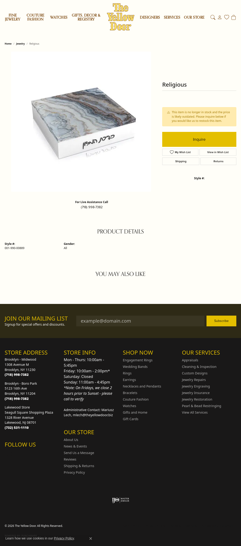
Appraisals (190, 360)
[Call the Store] (17, 374)
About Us (71, 439)
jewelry (20, 43)
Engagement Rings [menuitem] (138, 360)
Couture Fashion (35, 17)
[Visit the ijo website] (120, 500)
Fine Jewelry (12, 17)
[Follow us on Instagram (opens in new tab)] (9, 453)
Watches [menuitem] (129, 406)
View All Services (195, 412)
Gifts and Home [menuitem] (135, 412)
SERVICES (172, 17)
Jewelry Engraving (196, 386)
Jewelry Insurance (196, 393)
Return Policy (132, 526)
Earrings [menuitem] (129, 379)
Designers (150, 17)
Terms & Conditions (183, 526)
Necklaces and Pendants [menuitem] (142, 386)
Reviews (70, 459)
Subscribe (221, 320)
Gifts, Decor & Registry (86, 17)
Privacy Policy (74, 472)
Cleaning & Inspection (199, 366)
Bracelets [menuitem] (130, 393)
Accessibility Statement (217, 526)
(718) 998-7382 (92, 207)
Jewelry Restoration (197, 399)
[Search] (212, 17)
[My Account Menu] (219, 17)
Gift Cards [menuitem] (130, 419)
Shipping (180, 161)
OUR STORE (194, 17)
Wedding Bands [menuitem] (135, 366)
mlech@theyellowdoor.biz (93, 415)
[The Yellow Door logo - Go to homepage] (120, 17)
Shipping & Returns (79, 466)
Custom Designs (195, 373)
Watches (58, 17)
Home (8, 43)
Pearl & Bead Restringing (201, 406)
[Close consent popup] (90, 538)
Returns (218, 161)
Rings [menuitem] (127, 373)
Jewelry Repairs (194, 379)
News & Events (75, 446)
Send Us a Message (79, 453)
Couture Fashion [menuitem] (136, 399)
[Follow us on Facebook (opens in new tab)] (20, 453)
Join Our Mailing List (36, 318)
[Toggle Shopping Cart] (233, 17)
